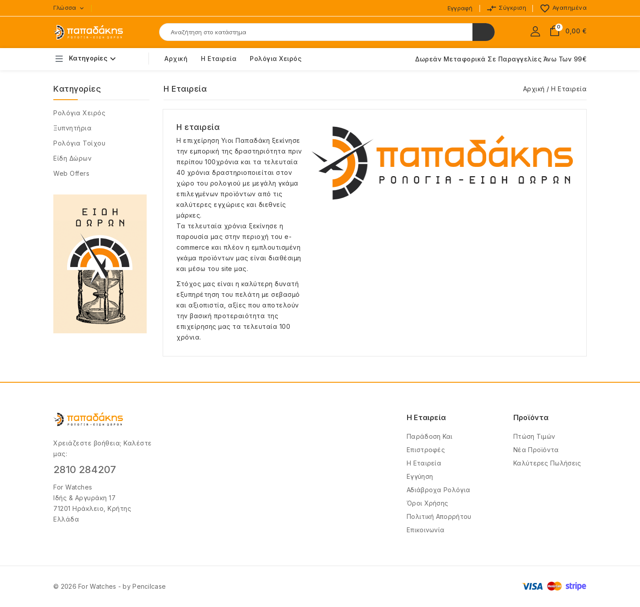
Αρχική (176, 58)
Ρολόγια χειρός (79, 113)
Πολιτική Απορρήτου (439, 516)
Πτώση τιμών (534, 436)
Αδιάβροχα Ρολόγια (438, 490)
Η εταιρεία (218, 58)
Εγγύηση (420, 476)
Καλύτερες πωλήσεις (547, 463)
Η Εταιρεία (424, 463)
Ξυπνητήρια (72, 128)
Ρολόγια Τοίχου (79, 143)
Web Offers (71, 173)
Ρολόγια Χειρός (275, 58)
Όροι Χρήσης (427, 503)
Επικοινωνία (425, 530)
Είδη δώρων (72, 158)
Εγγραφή (460, 8)
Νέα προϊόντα (536, 449)
